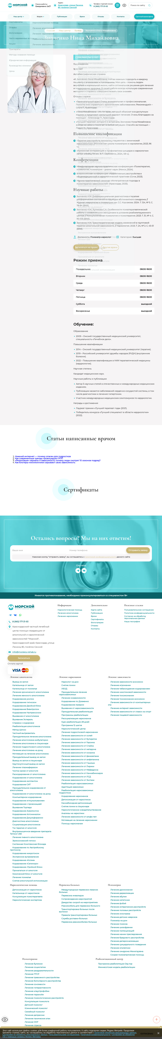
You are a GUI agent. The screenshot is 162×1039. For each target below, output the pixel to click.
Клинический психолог (36, 1008)
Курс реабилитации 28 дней (75, 722)
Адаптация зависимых (72, 787)
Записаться (24, 658)
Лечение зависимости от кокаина (78, 752)
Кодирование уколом (23, 699)
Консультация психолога (37, 1001)
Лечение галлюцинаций (122, 931)
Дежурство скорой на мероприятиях (79, 902)
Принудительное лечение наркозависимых (73, 693)
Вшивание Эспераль (22, 719)
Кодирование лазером (72, 705)
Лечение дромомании (121, 890)
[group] (31, 500)
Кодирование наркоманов (74, 796)
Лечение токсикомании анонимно (127, 699)
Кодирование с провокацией (27, 804)
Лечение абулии (118, 896)
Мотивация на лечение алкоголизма (30, 754)
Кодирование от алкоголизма (27, 777)
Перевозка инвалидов (72, 895)
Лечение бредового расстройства (127, 937)
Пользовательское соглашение (139, 610)
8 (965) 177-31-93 (101, 6)
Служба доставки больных (74, 918)
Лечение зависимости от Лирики (77, 766)
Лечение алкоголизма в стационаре (30, 743)
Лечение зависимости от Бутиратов (79, 739)
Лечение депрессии (34, 1015)
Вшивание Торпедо (22, 807)
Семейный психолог (35, 1011)
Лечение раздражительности (39, 970)
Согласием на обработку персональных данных (25, 1035)
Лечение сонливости (35, 984)
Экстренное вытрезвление (25, 857)
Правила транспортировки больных (79, 915)
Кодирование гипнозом (24, 702)
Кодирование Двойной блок (26, 706)
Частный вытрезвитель (23, 733)
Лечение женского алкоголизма (28, 695)
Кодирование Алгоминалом (26, 814)
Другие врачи (110, 247)
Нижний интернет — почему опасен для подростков (43, 456)
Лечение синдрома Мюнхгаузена (126, 951)
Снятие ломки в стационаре (75, 806)
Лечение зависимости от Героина (78, 742)
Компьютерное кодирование (26, 797)
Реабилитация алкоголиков (26, 726)
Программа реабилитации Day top (115, 964)
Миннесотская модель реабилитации (116, 967)
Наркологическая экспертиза (27, 900)
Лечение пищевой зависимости (126, 715)
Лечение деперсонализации (124, 941)
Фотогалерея (97, 622)
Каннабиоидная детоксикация (76, 803)
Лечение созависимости (73, 698)
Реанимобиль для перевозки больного (80, 906)
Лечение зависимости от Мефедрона (79, 770)
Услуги (39, 16)
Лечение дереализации (122, 893)
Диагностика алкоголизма (25, 821)
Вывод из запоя (20, 682)
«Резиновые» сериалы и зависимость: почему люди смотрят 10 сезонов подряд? (57, 460)
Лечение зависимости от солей (76, 735)
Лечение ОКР (31, 1022)
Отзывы (94, 625)
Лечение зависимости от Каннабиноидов (82, 773)
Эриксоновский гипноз (24, 840)
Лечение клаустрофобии (37, 991)
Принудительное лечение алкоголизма (31, 736)
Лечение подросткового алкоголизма (31, 747)
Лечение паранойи (34, 994)
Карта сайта (96, 610)
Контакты (95, 629)
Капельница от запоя (22, 685)
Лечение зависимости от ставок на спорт (130, 711)
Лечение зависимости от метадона (78, 749)
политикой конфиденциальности (101, 557)
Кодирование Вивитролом (25, 709)
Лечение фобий (118, 903)
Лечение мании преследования (126, 934)
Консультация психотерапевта (27, 896)
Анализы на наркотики (72, 813)
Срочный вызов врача (144, 16)
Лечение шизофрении (121, 927)
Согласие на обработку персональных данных (135, 617)
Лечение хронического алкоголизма (30, 692)
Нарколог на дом (69, 682)
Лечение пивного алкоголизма (27, 837)
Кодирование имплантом (25, 781)
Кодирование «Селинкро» (25, 863)
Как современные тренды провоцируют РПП (39, 458)
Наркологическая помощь (70, 610)
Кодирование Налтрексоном (26, 712)
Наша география (132, 621)
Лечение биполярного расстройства (43, 981)
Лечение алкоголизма (68, 613)
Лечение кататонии (120, 900)
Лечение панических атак (37, 1018)
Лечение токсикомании (122, 695)
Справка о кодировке (23, 723)
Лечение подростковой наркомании (79, 732)
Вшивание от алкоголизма (25, 716)
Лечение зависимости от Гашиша (78, 763)
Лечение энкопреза (120, 913)
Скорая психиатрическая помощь (127, 955)
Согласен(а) (146, 1034)
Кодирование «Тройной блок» (27, 867)
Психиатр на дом (118, 920)
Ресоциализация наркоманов (76, 718)
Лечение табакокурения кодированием (130, 688)
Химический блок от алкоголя (27, 874)
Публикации (97, 613)
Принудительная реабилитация (77, 711)
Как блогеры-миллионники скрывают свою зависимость (45, 462)
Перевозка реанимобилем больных (79, 922)
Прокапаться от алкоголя (24, 870)
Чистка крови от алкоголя (25, 771)
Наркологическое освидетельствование (81, 810)
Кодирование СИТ (21, 784)
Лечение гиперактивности (38, 988)
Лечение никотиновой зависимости (128, 692)
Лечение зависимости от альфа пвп (79, 817)
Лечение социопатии (35, 967)
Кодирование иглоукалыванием (28, 800)
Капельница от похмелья (24, 688)
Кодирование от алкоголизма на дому (31, 794)
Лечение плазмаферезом (25, 767)
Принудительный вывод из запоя (28, 757)
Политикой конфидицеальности (95, 1035)
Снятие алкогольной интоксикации (29, 881)
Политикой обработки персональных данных (115, 1033)
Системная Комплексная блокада (29, 844)
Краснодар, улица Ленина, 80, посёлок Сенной (70, 6)
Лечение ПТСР (32, 974)
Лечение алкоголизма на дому (27, 750)
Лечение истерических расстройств (128, 907)
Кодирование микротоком (25, 853)
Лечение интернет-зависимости (126, 708)
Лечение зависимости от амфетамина (80, 759)
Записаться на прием (86, 247)
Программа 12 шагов (71, 725)
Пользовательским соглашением (64, 1035)
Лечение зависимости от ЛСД (76, 776)
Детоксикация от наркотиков (75, 799)
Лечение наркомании (68, 616)
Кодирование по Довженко (75, 701)
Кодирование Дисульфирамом (27, 818)
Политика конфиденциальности (139, 613)
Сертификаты (97, 619)
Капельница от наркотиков (25, 893)
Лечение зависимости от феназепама (80, 756)
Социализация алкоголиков (26, 824)
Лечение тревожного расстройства (42, 977)
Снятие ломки (68, 685)
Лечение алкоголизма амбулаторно (30, 740)
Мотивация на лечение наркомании (79, 820)
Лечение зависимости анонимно (126, 682)
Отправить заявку (138, 550)
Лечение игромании (120, 685)
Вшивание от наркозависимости (77, 708)
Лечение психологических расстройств (44, 998)
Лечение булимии (34, 964)
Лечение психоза (118, 924)
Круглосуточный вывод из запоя (28, 764)
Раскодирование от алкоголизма (28, 774)
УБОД (64, 688)
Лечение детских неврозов (123, 917)
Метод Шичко (19, 730)
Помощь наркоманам (72, 823)
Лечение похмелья (21, 877)
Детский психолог (34, 1005)
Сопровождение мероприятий (76, 899)
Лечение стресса (33, 1025)
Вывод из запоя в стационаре (27, 760)
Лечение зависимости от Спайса (77, 746)
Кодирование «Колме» (23, 860)
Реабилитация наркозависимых (77, 783)
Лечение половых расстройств (125, 910)
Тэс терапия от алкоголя (24, 828)
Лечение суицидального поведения (128, 944)
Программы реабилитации (74, 715)
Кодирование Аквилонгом (25, 811)
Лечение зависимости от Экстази (77, 780)
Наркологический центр (73, 729)
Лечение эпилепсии (120, 948)
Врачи (94, 616)
